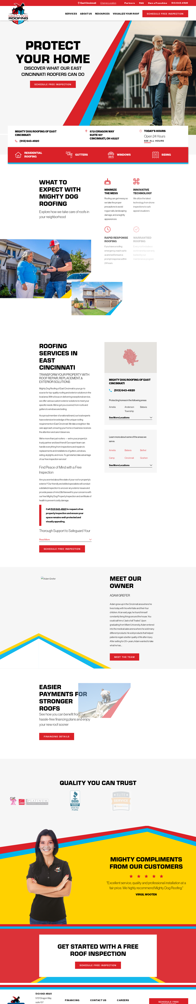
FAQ (141, 3)
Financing (72, 1000)
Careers (123, 1000)
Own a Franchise (157, 3)
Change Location (108, 3)
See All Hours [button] (154, 141)
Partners (129, 3)
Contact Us (98, 1000)
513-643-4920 (180, 3)
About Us (86, 13)
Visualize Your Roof (126, 13)
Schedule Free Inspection (165, 13)
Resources (102, 13)
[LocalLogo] (18, 14)
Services (71, 13)
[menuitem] (71, 13)
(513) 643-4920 (29, 141)
